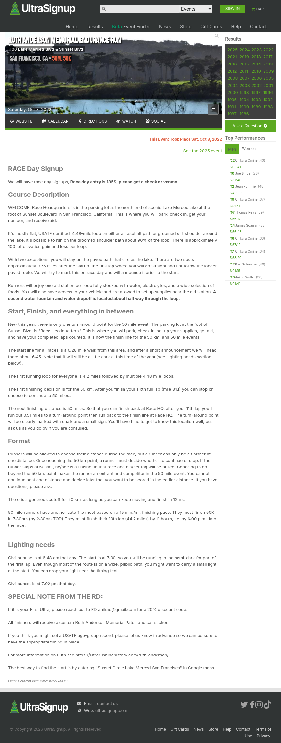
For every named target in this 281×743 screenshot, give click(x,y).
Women (249, 148)
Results (95, 26)
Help (236, 26)
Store (185, 26)
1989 (256, 106)
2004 (232, 85)
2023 (256, 49)
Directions (92, 121)
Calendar (55, 121)
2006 (256, 78)
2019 (244, 56)
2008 (232, 78)
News (165, 26)
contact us (107, 703)
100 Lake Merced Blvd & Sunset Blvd (46, 49)
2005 (268, 78)
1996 (268, 92)
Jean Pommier (246, 186)
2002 (256, 85)
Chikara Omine (246, 160)
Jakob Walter (245, 277)
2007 (244, 78)
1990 (244, 106)
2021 (232, 56)
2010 (256, 71)
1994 (244, 99)
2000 (232, 92)
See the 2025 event (202, 150)
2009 (268, 71)
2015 (244, 63)
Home (72, 26)
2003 (244, 85)
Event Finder (131, 26)
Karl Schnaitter (246, 264)
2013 (268, 63)
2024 (244, 49)
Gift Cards (211, 26)
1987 (232, 113)
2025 (232, 49)
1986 (244, 113)
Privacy (263, 735)
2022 (268, 49)
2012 (232, 71)
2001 (268, 85)
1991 (231, 106)
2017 (268, 56)
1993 (256, 99)
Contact (258, 26)
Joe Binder (243, 173)
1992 (268, 99)
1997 (256, 92)
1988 (268, 106)
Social (155, 121)
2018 (256, 56)
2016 (232, 63)
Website (21, 121)
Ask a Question (249, 126)
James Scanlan (246, 225)
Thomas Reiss (245, 212)
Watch (126, 121)
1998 (244, 92)
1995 (232, 99)
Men (232, 149)
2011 (243, 71)
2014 (256, 63)
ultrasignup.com (111, 710)
